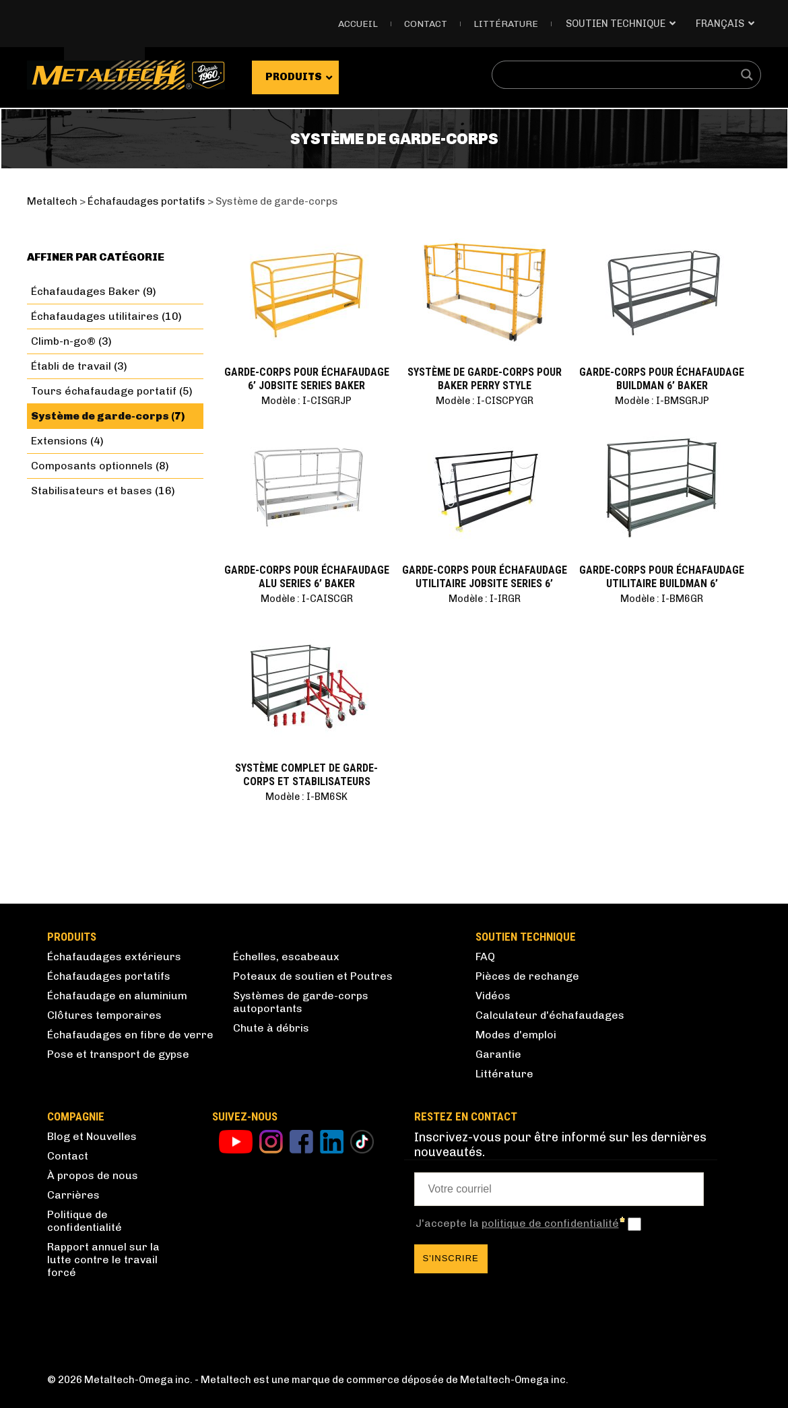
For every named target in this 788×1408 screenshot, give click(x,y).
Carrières (73, 1194)
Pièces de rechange (527, 976)
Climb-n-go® (63, 341)
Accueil (358, 24)
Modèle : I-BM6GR (661, 599)
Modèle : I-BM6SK (306, 797)
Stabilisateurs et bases (91, 490)
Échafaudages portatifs (108, 976)
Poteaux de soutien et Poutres (313, 976)
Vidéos (493, 995)
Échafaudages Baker (85, 291)
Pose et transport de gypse (118, 1054)
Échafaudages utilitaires (95, 316)
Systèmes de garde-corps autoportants (300, 1002)
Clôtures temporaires (104, 1015)
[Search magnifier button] (746, 74)
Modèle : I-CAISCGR (307, 599)
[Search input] (617, 75)
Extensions (59, 440)
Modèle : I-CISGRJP (306, 401)
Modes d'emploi (515, 1034)
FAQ (485, 956)
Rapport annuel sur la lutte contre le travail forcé (103, 1259)
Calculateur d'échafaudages (549, 1015)
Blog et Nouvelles (92, 1136)
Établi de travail (71, 366)
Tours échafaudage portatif (103, 390)
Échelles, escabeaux (286, 956)
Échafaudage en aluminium (117, 995)
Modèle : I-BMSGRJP (662, 401)
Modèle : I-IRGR (485, 599)
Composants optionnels (92, 465)
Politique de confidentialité (84, 1221)
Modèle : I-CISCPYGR (484, 401)
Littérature (505, 24)
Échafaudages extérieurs (114, 956)
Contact (425, 24)
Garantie (498, 1054)
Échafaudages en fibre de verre (130, 1034)
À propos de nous (92, 1175)
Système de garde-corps (100, 415)
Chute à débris (271, 1027)
